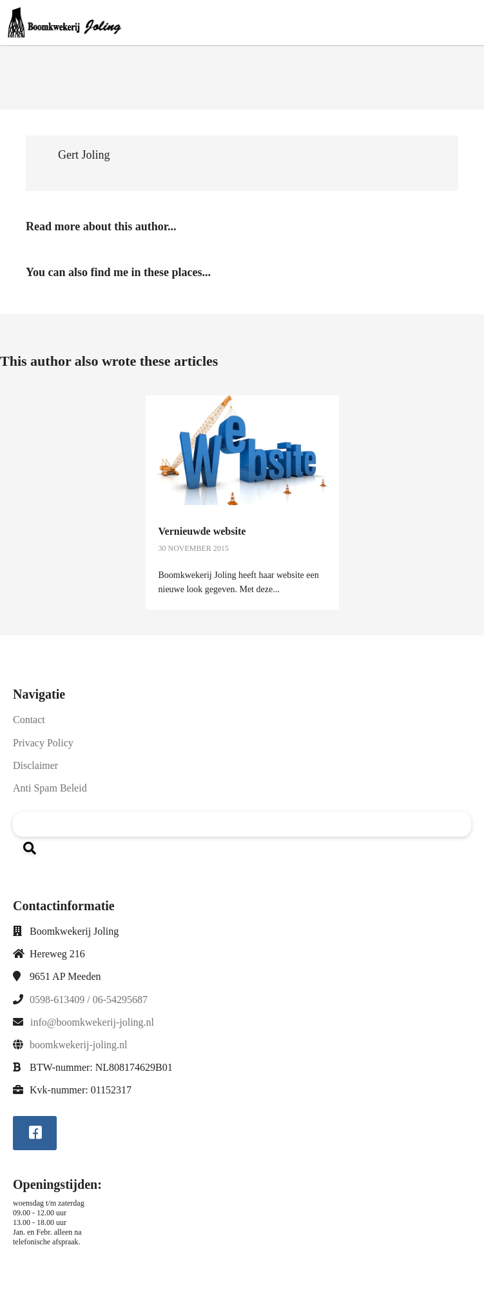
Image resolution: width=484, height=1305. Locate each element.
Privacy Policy (43, 742)
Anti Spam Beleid (50, 787)
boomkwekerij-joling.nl (79, 1044)
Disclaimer (35, 765)
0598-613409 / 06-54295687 (89, 999)
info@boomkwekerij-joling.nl (92, 1022)
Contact (29, 719)
